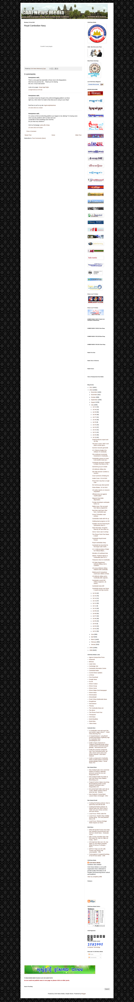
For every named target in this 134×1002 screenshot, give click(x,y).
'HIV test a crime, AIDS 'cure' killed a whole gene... (100, 444)
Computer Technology (93, 947)
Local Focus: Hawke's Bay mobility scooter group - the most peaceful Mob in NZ (99, 817)
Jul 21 (94, 432)
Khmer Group (93, 686)
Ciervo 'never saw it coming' (100, 532)
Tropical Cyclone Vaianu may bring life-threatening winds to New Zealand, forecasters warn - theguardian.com (99, 784)
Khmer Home (93, 688)
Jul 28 (94, 414)
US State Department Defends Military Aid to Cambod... (99, 564)
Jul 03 (94, 626)
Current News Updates (95, 672)
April (92, 637)
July (92, 405)
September (94, 399)
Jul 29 (94, 412)
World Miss (92, 721)
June (92, 634)
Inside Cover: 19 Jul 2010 (99, 478)
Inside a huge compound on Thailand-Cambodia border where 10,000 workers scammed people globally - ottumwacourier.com (99, 745)
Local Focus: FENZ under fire (97, 813)
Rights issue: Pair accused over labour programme (100, 507)
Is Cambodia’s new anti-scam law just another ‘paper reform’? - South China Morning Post (99, 732)
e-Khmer (91, 675)
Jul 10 (94, 608)
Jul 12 (94, 603)
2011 (91, 387)
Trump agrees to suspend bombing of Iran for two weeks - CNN (99, 855)
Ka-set (91, 681)
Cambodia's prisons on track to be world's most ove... (100, 459)
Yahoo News (92, 723)
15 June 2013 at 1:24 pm (35, 107)
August (93, 402)
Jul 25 (94, 422)
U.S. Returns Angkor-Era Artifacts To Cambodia (99, 451)
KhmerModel (92, 697)
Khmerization (93, 695)
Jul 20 (94, 435)
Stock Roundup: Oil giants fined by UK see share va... (100, 528)
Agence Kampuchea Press (97, 657)
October (93, 397)
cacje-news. (92, 664)
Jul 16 (94, 593)
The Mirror (92, 710)
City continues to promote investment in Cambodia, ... (101, 455)
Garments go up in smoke (99, 466)
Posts (91, 954)
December (94, 392)
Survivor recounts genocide (100, 447)
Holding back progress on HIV (101, 521)
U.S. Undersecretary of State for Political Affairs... (100, 549)
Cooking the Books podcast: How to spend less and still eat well (99, 803)
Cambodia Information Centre (97, 668)
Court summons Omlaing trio (100, 475)
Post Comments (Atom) (39, 138)
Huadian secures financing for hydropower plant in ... (101, 524)
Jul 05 (94, 621)
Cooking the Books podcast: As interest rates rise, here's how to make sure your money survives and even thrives (98, 809)
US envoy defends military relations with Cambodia (100, 568)
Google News (93, 679)
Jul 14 (94, 598)
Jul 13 (94, 601)
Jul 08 (94, 613)
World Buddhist (93, 719)
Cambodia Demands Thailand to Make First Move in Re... (101, 463)
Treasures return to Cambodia (101, 560)
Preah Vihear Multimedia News (98, 699)
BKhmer (91, 661)
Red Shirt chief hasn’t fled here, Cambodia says (99, 511)
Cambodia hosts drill (98, 586)
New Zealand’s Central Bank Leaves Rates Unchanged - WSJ (98, 795)
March (93, 639)
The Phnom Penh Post (95, 712)
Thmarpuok (92, 714)
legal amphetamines (50, 105)
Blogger (83, 993)
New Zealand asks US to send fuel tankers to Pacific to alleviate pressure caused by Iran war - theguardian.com (99, 772)
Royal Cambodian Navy (99, 542)
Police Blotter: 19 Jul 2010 (99, 487)
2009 (91, 647)
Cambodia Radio (94, 670)
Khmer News (93, 692)
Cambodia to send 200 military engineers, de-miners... (99, 582)
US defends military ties (99, 469)
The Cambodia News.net (96, 708)
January (93, 644)
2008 (91, 650)
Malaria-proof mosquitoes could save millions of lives (100, 572)
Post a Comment (31, 131)
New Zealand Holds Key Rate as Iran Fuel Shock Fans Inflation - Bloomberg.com (98, 778)
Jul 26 (94, 419)
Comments (92, 957)
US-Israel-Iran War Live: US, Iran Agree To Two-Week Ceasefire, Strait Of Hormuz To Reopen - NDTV (98, 844)
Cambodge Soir (93, 666)
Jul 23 (94, 427)
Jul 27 (94, 417)
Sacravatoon (92, 703)
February (94, 642)
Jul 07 (94, 616)
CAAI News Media (94, 862)
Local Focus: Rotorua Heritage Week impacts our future (98, 821)
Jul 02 (94, 628)
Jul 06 (94, 618)
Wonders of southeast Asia (100, 553)
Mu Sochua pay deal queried (100, 485)
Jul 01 (94, 631)
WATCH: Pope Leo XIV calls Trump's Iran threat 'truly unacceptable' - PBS (97, 850)
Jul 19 (94, 437)
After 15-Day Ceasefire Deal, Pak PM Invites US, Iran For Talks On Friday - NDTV (98, 838)
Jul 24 (94, 424)
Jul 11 (94, 606)
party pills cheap (45, 125)
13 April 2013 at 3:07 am (35, 89)
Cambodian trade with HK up (100, 518)
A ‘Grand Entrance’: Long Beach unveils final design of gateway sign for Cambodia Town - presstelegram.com (99, 738)
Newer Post (28, 135)
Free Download (93, 677)
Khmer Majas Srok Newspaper (98, 690)
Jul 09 (94, 611)
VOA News (92, 717)
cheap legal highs (44, 87)
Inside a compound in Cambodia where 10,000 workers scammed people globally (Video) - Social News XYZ (98, 760)
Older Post (78, 135)
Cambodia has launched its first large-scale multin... (100, 545)
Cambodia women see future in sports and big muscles (100, 589)
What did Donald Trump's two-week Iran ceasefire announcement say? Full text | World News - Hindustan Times (99, 832)
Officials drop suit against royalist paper (99, 494)
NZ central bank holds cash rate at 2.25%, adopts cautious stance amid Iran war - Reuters (99, 790)
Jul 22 (94, 430)
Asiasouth (92, 659)
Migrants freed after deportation (98, 498)
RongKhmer (92, 701)
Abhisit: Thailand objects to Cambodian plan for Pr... (100, 556)
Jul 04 (94, 623)
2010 (91, 390)
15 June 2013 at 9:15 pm (35, 127)
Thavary (91, 706)
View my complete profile (94, 876)
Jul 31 (94, 407)
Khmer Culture (93, 684)
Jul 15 (94, 596)
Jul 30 (94, 409)
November (94, 394)
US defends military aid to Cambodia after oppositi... (100, 577)
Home (53, 135)
